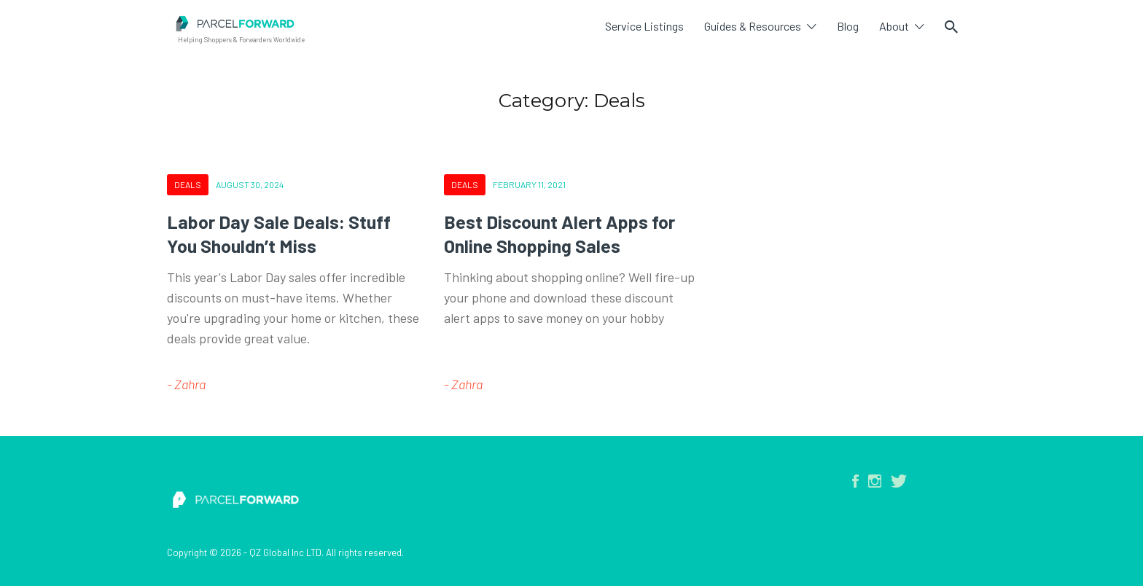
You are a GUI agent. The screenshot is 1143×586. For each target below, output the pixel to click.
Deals (187, 184)
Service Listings (644, 26)
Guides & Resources (752, 26)
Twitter (899, 481)
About (894, 26)
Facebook (855, 481)
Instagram (874, 481)
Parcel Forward (371, 23)
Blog (848, 26)
